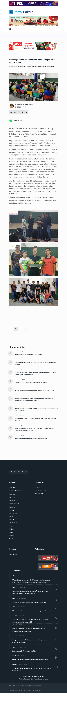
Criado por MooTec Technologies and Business (26, 690)
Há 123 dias (22, 388)
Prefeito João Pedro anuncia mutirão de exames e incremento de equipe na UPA (28, 630)
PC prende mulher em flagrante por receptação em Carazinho (31, 438)
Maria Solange (39, 493)
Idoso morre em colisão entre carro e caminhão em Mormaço (31, 382)
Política (16, 396)
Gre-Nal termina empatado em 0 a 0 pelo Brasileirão (28, 354)
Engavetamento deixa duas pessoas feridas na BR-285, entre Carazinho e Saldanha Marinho (30, 592)
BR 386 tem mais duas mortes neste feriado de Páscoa (30, 660)
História (11, 519)
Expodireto (13, 513)
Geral (22, 329)
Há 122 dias (22, 360)
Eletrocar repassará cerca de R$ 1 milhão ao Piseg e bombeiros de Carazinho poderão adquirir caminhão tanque (35, 373)
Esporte (16, 352)
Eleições (12, 501)
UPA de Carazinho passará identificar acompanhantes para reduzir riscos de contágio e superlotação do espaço (31, 581)
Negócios (12, 526)
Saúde (16, 388)
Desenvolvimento (15, 491)
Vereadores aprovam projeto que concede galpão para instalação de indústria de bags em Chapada (36, 409)
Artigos (37, 488)
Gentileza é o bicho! (41, 491)
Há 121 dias (23, 352)
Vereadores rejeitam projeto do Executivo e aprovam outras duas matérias (31, 669)
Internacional (13, 523)
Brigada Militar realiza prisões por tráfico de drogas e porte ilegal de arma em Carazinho (35, 363)
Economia (12, 494)
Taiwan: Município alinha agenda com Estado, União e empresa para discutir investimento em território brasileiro (35, 429)
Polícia (16, 360)
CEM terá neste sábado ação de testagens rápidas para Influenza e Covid (34, 390)
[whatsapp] (15, 120)
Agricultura (12, 488)
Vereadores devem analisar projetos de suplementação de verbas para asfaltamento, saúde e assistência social (34, 399)
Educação (12, 497)
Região (16, 406)
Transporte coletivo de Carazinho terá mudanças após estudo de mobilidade (29, 641)
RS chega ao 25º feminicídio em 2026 (24, 651)
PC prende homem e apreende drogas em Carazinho (29, 602)
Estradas (16, 380)
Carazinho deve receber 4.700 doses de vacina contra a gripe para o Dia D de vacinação (35, 419)
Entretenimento (14, 504)
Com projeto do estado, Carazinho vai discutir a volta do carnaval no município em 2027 (30, 620)
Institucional (13, 554)
